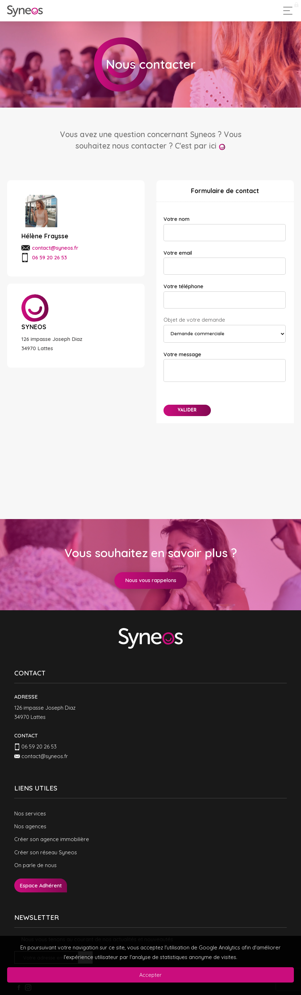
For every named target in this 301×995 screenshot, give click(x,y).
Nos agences (30, 826)
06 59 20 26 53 (39, 746)
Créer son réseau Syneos (45, 852)
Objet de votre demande (194, 319)
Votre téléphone (183, 286)
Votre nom (177, 219)
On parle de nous (35, 865)
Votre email (178, 252)
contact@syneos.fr (55, 247)
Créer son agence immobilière (51, 839)
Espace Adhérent (41, 885)
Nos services (30, 813)
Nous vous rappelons (150, 580)
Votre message (182, 354)
